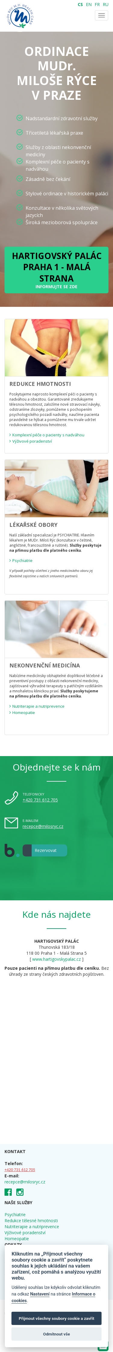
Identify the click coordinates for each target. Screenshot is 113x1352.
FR (97, 4)
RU (105, 4)
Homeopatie (17, 1238)
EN (89, 4)
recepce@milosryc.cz (43, 826)
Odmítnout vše (56, 1334)
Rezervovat (40, 850)
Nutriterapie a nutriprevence (32, 1226)
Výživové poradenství (25, 1232)
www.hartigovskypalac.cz (56, 959)
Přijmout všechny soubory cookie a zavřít (56, 1318)
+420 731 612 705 (40, 800)
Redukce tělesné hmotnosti (31, 1220)
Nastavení (40, 1294)
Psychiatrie (15, 1214)
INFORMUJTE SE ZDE (57, 269)
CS (80, 4)
